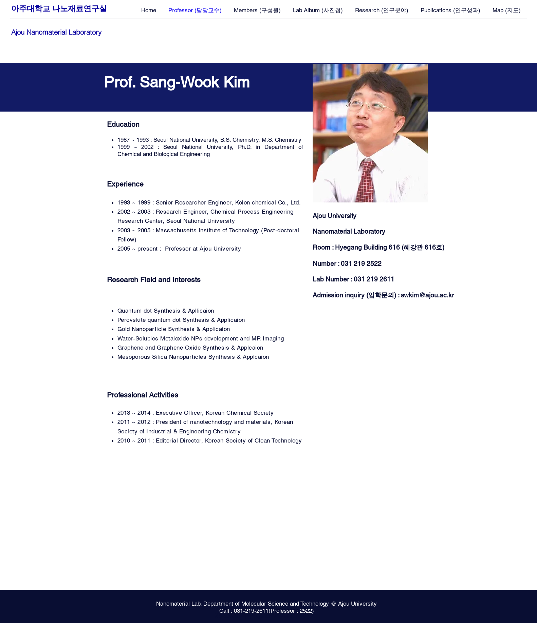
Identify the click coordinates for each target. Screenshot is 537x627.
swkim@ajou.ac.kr (427, 295)
